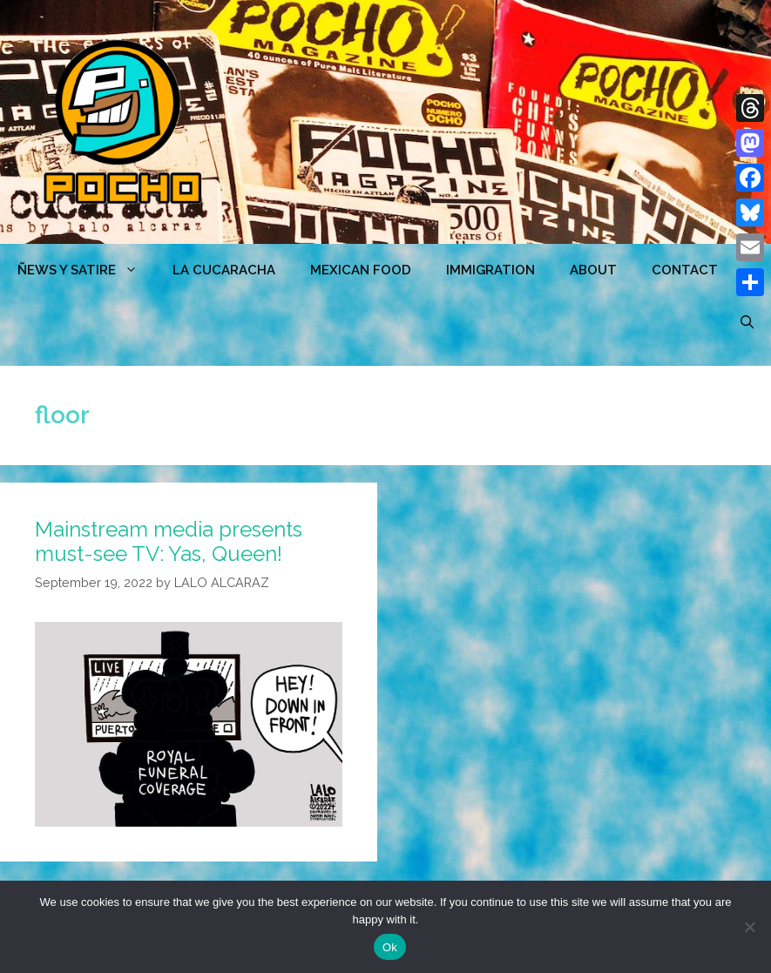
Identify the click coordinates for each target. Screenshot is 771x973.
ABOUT (593, 270)
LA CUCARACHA (223, 270)
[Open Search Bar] (747, 322)
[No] (749, 927)
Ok (389, 947)
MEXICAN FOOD (360, 270)
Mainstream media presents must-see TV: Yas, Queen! (168, 542)
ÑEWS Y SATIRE (86, 270)
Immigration (490, 270)
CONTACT (685, 270)
